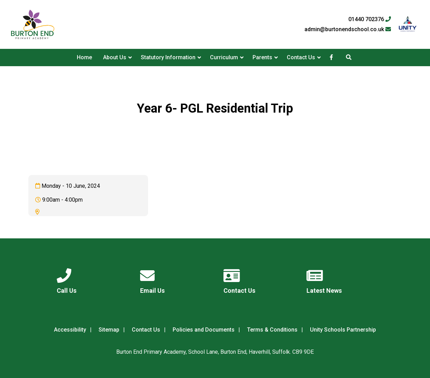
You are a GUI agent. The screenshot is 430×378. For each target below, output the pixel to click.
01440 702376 (369, 19)
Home (84, 57)
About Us (114, 57)
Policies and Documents (204, 329)
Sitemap (109, 329)
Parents (262, 57)
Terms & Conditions (272, 329)
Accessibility (70, 329)
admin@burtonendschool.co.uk (347, 29)
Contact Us (301, 57)
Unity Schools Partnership (343, 329)
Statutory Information (168, 57)
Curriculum (224, 57)
